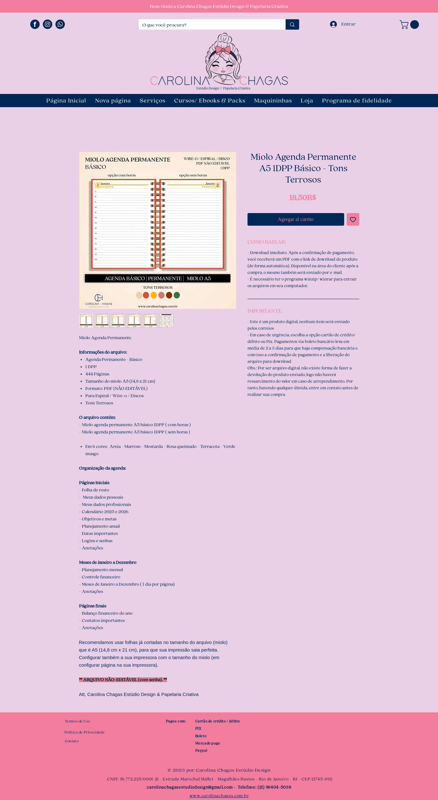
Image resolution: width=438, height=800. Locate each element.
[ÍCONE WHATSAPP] (60, 24)
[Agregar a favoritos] (353, 219)
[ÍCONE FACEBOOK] (35, 24)
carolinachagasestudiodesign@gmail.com (189, 787)
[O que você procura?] (207, 25)
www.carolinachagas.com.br (219, 796)
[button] (410, 24)
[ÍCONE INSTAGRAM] (47, 24)
